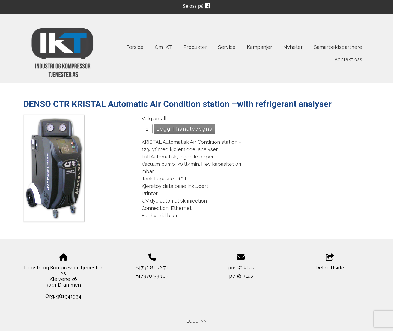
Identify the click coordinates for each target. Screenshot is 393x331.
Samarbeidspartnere (338, 47)
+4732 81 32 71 (152, 267)
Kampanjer (259, 47)
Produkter (195, 47)
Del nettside (329, 262)
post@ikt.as (241, 267)
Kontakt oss (348, 59)
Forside (135, 47)
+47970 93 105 (152, 276)
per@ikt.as (241, 276)
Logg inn (196, 321)
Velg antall (154, 118)
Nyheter (293, 47)
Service (227, 47)
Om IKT (163, 47)
